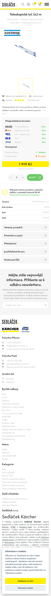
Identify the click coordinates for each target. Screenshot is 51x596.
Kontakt (5, 459)
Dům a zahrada (8, 472)
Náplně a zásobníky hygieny (13, 479)
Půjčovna (6, 452)
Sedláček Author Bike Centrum (15, 498)
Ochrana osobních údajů (12, 413)
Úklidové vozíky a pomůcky (31, 19)
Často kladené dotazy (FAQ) (13, 436)
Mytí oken (15, 22)
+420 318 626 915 (11, 342)
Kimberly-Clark (8, 423)
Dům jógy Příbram (9, 505)
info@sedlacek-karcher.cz (15, 345)
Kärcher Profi (7, 475)
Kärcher (5, 527)
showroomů (9, 542)
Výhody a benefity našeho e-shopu (16, 429)
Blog (4, 394)
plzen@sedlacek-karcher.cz (15, 364)
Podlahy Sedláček (9, 502)
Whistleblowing (8, 439)
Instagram (8, 382)
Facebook (8, 378)
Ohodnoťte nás (8, 432)
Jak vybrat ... (7, 410)
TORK (4, 420)
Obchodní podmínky (10, 403)
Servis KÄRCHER (9, 456)
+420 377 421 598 (12, 360)
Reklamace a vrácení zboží (13, 407)
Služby (4, 449)
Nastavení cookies (25, 588)
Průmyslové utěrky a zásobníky (14, 482)
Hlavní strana (12, 19)
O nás (4, 397)
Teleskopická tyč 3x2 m (31, 22)
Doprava (5, 400)
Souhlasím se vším (25, 581)
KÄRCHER (6, 416)
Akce (4, 469)
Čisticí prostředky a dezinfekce (14, 488)
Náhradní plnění (8, 426)
